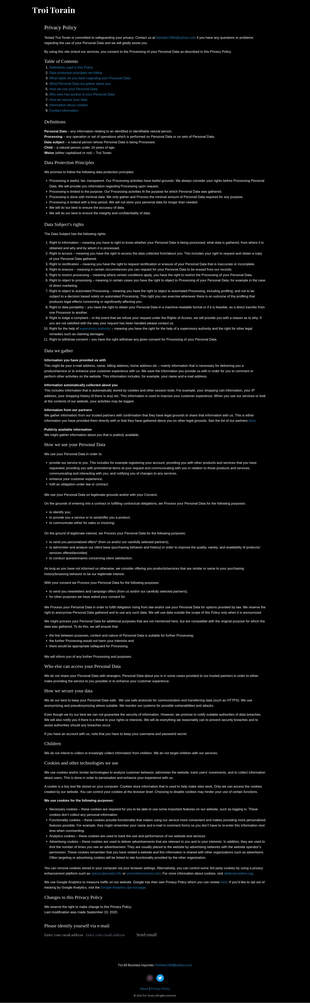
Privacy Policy (160, 989)
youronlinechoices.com (144, 873)
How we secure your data (68, 100)
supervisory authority (95, 328)
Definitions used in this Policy (71, 67)
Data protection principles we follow (75, 73)
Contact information (63, 110)
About (144, 989)
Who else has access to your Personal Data (82, 94)
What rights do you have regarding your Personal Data (89, 78)
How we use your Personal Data (73, 89)
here (252, 421)
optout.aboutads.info (106, 873)
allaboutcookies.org (238, 873)
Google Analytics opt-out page (123, 887)
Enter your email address (63, 935)
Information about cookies (68, 105)
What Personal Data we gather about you (80, 84)
